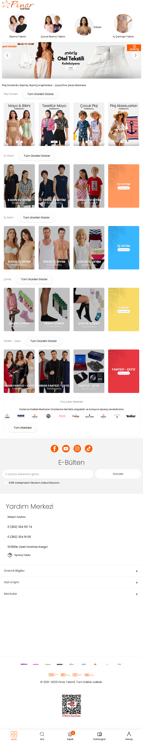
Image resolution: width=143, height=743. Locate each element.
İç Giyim (31, 85)
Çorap (40, 85)
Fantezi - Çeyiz (53, 85)
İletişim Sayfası (17, 517)
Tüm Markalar (23, 428)
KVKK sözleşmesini (19, 482)
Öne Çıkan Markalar (74, 85)
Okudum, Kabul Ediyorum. (32, 483)
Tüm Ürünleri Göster (40, 94)
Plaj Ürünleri (9, 85)
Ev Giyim (21, 85)
